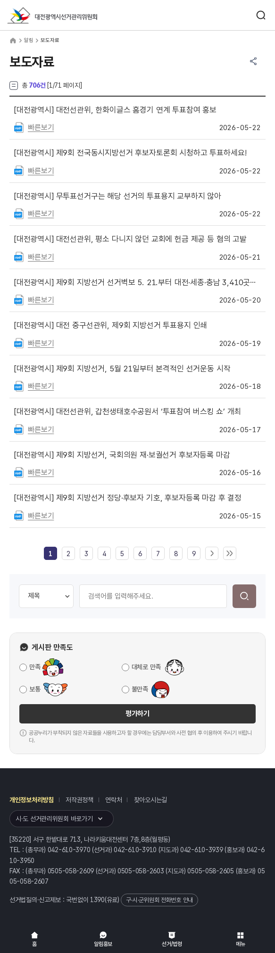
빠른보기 (41, 127)
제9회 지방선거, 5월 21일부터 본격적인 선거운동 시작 (122, 368)
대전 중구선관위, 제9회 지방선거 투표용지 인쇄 (110, 325)
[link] (50, 554)
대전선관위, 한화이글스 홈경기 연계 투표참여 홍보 (115, 110)
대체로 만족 (146, 667)
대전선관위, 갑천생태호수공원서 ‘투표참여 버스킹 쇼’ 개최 (127, 411)
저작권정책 (79, 800)
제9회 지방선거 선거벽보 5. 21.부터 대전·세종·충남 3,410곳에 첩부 (137, 282)
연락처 (113, 800)
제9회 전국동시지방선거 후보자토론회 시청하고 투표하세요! (130, 152)
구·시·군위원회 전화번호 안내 (159, 900)
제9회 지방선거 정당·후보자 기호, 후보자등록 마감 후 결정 (128, 497)
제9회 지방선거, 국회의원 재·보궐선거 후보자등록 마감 (122, 455)
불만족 (140, 689)
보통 (34, 689)
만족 (34, 667)
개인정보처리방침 (31, 800)
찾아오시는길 (150, 800)
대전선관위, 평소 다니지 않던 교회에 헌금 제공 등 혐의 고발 (130, 239)
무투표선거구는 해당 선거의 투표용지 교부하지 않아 (117, 196)
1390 (97, 900)
